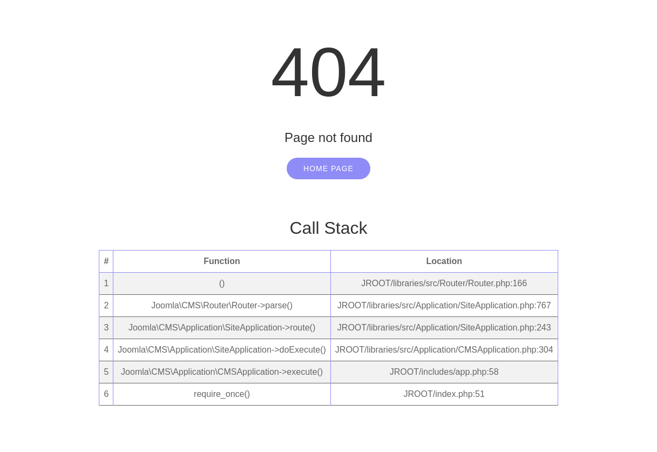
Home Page (328, 168)
